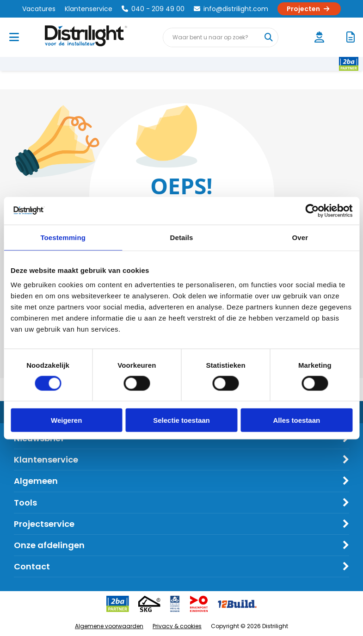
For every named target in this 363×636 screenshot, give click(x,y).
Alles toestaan (296, 420)
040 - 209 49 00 (153, 8)
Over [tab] (300, 237)
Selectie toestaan (181, 420)
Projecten (309, 8)
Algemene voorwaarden (109, 626)
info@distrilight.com (231, 8)
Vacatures (38, 8)
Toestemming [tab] (63, 237)
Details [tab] (181, 237)
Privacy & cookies (177, 626)
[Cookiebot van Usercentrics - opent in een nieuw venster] (311, 210)
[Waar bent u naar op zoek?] (268, 37)
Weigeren (66, 420)
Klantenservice (88, 8)
